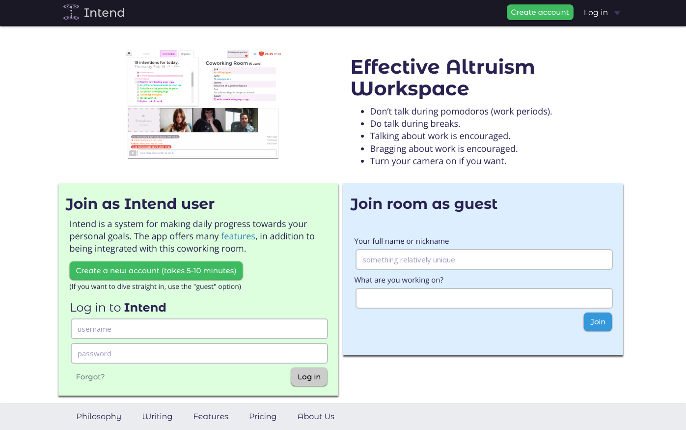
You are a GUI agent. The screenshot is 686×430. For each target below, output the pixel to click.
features (238, 236)
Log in (602, 13)
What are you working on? (399, 280)
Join (597, 321)
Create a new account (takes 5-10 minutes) (156, 270)
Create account (540, 12)
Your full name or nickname (402, 241)
